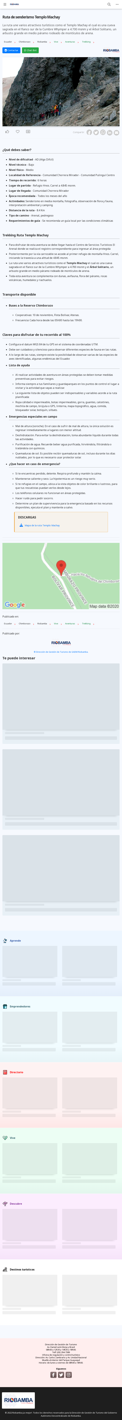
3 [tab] (63, 124)
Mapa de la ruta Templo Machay (40, 525)
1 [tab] (59, 124)
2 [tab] (61, 124)
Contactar (11, 50)
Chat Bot (30, 50)
